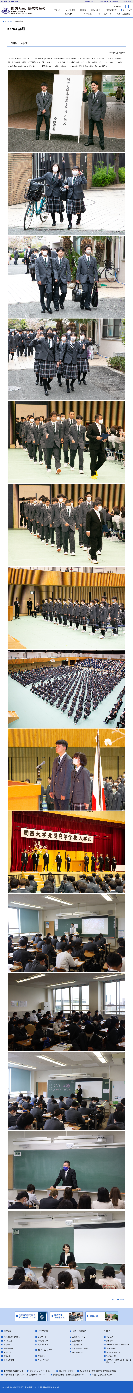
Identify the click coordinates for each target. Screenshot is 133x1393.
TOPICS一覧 (120, 1299)
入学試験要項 (77, 1341)
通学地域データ (78, 1352)
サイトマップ (127, 10)
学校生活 (41, 1356)
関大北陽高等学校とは (12, 1337)
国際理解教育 (9, 1348)
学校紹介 (8, 1331)
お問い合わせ (95, 10)
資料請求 (83, 10)
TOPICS (9, 21)
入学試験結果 (77, 1345)
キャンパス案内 (44, 1360)
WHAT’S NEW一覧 (113, 1352)
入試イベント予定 (78, 1337)
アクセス (57, 10)
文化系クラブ (43, 1345)
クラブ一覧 (42, 1337)
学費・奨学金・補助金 (80, 1348)
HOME (4, 21)
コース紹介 (8, 1341)
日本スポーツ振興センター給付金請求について (118, 1361)
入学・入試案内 (79, 1331)
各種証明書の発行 (111, 10)
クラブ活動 (43, 1331)
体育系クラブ (43, 1341)
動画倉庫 (7, 1356)
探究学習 (7, 1345)
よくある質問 (70, 10)
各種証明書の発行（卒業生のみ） (118, 1344)
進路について (9, 1352)
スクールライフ (45, 1350)
